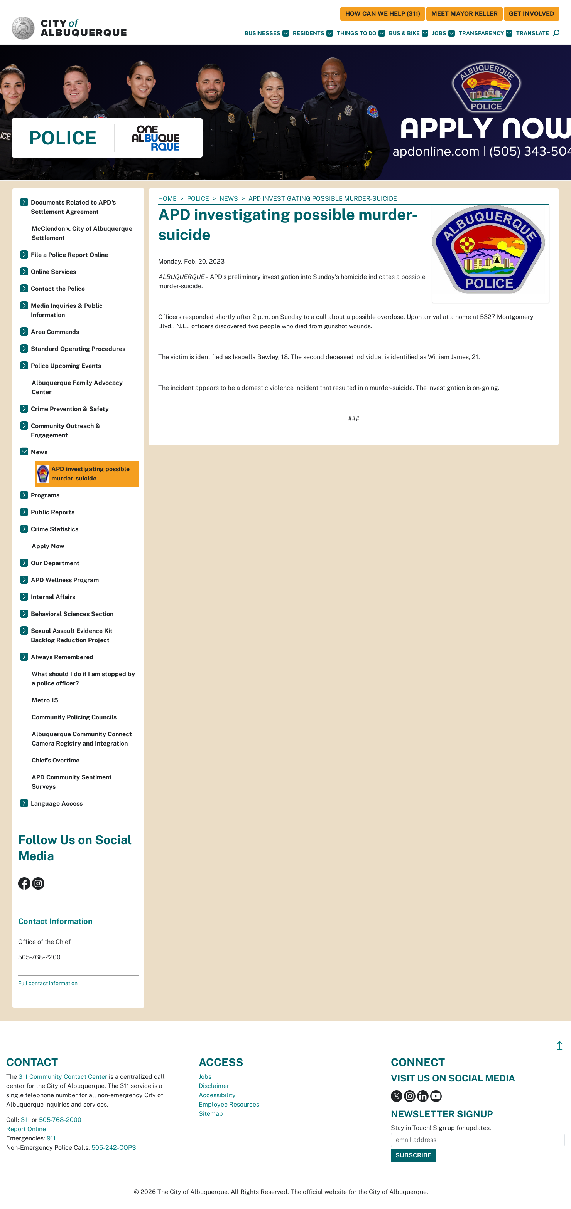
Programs (45, 495)
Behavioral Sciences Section (72, 614)
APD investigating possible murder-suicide (83, 474)
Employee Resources (229, 1104)
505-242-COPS (113, 1147)
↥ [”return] (559, 1046)
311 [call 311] (25, 1119)
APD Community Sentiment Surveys (72, 782)
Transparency (485, 33)
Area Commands (55, 332)
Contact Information (55, 921)
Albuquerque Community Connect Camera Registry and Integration (82, 738)
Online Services (53, 271)
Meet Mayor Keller (464, 13)
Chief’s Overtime (55, 760)
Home (167, 198)
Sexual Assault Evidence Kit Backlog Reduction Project (72, 635)
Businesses (267, 33)
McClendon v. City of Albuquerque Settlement (82, 233)
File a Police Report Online (69, 255)
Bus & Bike (408, 33)
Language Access (57, 803)
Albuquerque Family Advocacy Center (77, 387)
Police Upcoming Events (66, 365)
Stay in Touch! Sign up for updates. (441, 1128)
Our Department (55, 563)
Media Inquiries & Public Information (67, 310)
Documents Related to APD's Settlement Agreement (73, 207)
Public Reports (52, 512)
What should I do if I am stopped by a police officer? (83, 678)
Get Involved (531, 13)
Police (198, 198)
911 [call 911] (51, 1138)
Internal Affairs (53, 597)
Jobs (443, 33)
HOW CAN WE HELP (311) (382, 13)
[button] (532, 33)
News (229, 198)
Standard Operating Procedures (78, 349)
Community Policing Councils (74, 717)
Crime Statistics (54, 529)
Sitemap (211, 1113)
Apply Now (48, 546)
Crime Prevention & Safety (70, 409)
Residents (313, 33)
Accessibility (217, 1095)
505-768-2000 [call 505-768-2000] (60, 1119)
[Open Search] (556, 33)
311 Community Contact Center (63, 1076)
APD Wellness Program (65, 580)
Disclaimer (214, 1086)
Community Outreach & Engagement (65, 430)
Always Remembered (62, 657)
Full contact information (48, 983)
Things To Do (361, 33)
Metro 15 (45, 700)
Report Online (26, 1129)
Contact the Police (58, 288)
